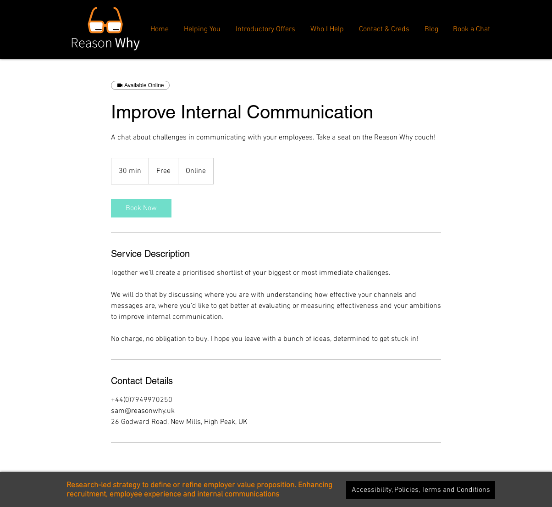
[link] (141, 208)
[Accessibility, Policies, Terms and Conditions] (420, 490)
